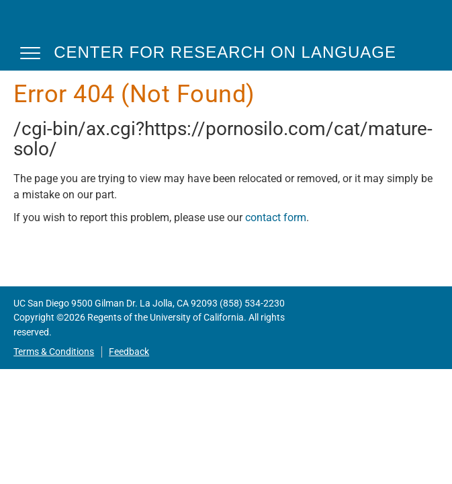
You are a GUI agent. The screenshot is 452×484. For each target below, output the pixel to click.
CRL (54, 26)
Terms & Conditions (53, 352)
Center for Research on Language (225, 52)
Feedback (129, 352)
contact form (275, 217)
